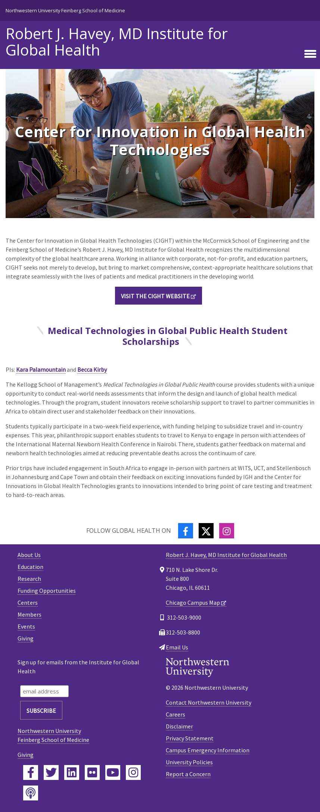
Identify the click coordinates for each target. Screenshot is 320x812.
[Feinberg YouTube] (112, 772)
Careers (175, 714)
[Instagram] (226, 530)
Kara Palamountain (41, 369)
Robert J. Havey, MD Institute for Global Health (117, 41)
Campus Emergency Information (207, 750)
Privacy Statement (190, 738)
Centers (28, 602)
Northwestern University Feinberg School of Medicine (65, 10)
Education (30, 566)
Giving (26, 638)
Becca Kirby (92, 369)
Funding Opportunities (47, 590)
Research (29, 578)
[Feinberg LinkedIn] (71, 772)
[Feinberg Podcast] (30, 793)
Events (26, 626)
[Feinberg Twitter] (51, 772)
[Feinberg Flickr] (92, 772)
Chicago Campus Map (193, 602)
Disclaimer (179, 726)
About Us (29, 554)
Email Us (177, 647)
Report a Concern (188, 774)
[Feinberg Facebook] (30, 772)
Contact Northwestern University (208, 702)
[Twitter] (206, 530)
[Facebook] (185, 530)
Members (29, 614)
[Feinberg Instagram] (133, 772)
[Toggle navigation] (310, 54)
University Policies (189, 762)
